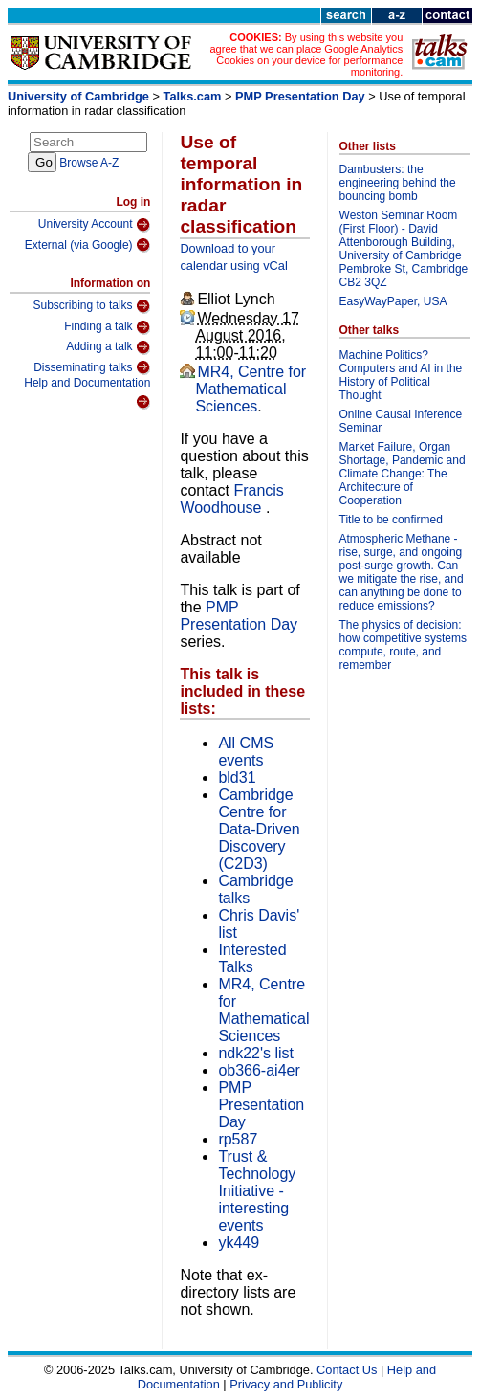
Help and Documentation (87, 393)
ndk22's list (256, 1053)
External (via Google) (88, 245)
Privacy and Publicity (285, 1384)
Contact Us (346, 1370)
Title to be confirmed (391, 519)
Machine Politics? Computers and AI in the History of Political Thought (401, 375)
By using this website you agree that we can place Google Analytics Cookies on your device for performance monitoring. (306, 55)
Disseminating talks (91, 367)
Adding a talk (108, 347)
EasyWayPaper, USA (393, 301)
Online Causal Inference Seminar (401, 421)
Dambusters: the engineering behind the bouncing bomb (397, 183)
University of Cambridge (78, 96)
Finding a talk (107, 327)
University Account (94, 225)
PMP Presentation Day (300, 96)
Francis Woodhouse (231, 499)
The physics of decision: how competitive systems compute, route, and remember (403, 645)
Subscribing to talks (92, 306)
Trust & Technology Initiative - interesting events (256, 1190)
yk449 (238, 1242)
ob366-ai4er (258, 1070)
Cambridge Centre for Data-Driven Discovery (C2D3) (258, 829)
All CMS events (245, 751)
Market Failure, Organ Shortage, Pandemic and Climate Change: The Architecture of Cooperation (402, 473)
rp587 (237, 1139)
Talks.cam (193, 96)
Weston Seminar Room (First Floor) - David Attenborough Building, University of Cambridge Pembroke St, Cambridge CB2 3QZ (404, 249)
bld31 (236, 777)
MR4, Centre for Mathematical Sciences (250, 389)
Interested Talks (252, 958)
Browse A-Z (89, 162)
